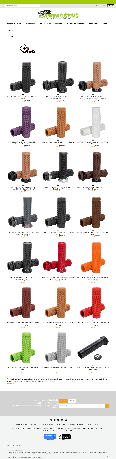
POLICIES (61, 430)
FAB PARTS (34, 424)
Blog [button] (105, 24)
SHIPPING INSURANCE (49, 430)
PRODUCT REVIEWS (96, 428)
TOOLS (81, 424)
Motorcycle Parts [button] (14, 24)
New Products (45, 24)
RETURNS (30, 428)
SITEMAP (69, 430)
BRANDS (84, 428)
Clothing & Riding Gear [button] (75, 24)
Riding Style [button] (31, 24)
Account (104, 5)
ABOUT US (39, 428)
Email (63, 401)
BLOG (96, 424)
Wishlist (98, 5)
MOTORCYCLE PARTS (22, 424)
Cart (111, 5)
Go (107, 405)
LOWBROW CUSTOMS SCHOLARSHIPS (68, 428)
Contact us (111, 2)
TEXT (72, 401)
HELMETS (51, 424)
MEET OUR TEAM (49, 428)
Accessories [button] (94, 24)
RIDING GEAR (61, 424)
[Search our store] (22, 5)
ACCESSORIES (71, 424)
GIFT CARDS (89, 424)
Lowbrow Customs (15, 445)
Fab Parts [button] (58, 24)
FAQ (24, 428)
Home (9, 30)
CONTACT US (16, 428)
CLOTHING (43, 424)
